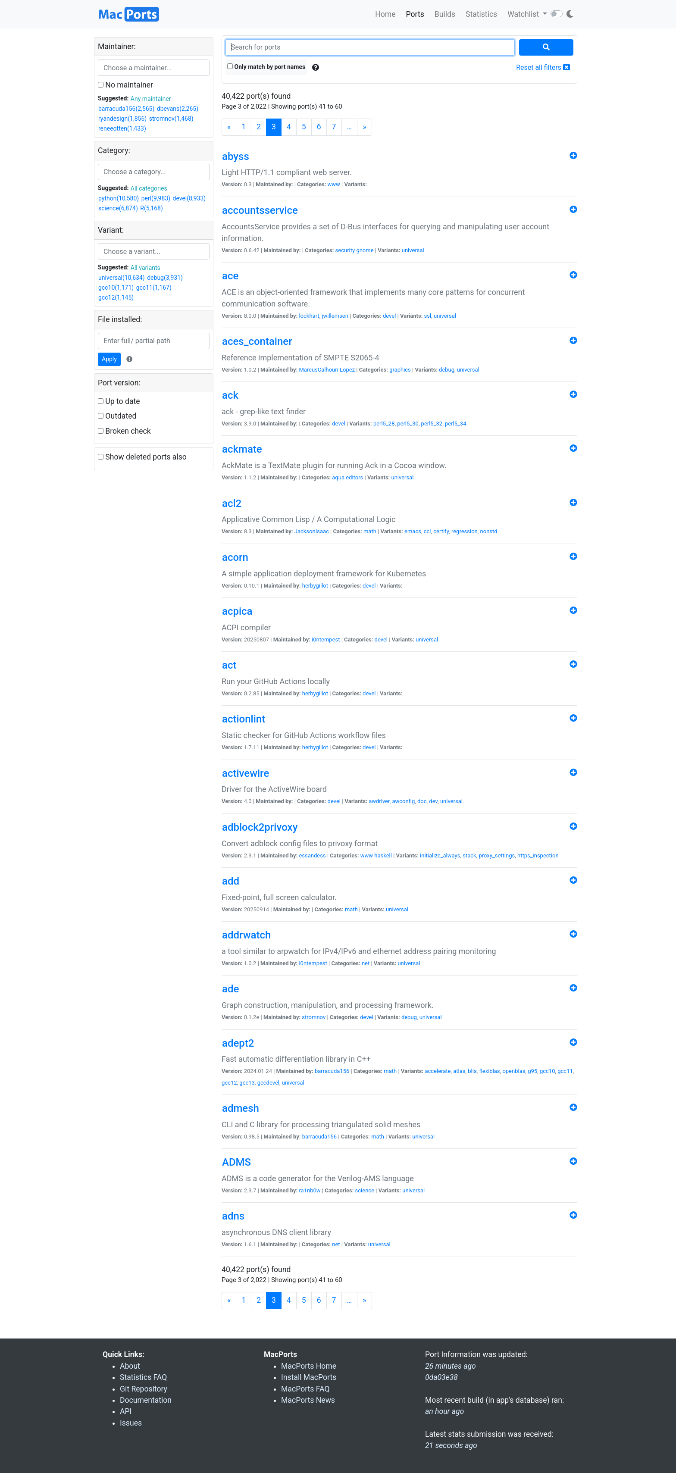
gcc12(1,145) (116, 297)
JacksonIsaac (311, 531)
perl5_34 (455, 423)
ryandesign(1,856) (122, 118)
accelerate (438, 1071)
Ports (415, 14)
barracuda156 (332, 1071)
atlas (459, 1071)
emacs (412, 531)
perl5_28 (384, 423)
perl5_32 (432, 423)
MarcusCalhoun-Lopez (327, 369)
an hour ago (444, 1411)
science (364, 1190)
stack (469, 855)
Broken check (124, 431)
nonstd (489, 531)
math (369, 531)
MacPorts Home (308, 1366)
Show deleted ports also (142, 457)
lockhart (309, 316)
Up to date (119, 401)
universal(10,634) (121, 277)
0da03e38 (441, 1377)
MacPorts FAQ (305, 1389)
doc (422, 801)
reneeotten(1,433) (122, 128)
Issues (131, 1423)
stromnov (313, 1017)
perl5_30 (408, 423)
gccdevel (268, 1082)
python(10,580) (118, 198)
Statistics (481, 14)
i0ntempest (326, 639)
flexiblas (489, 1071)
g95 (532, 1071)
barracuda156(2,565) (126, 108)
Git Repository (143, 1389)
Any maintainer (151, 98)
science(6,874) (118, 208)
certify (441, 531)
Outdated (117, 416)
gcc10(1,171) (116, 287)
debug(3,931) (165, 277)
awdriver (379, 801)
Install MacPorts (308, 1377)
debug (446, 369)
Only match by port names (266, 66)
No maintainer (125, 85)
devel (389, 316)
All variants (145, 267)
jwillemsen (335, 316)
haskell (383, 855)
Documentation (146, 1400)
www (334, 184)
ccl (427, 531)
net (365, 963)
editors (354, 477)
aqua (338, 477)
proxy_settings (497, 855)
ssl (428, 316)
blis (472, 1071)
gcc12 (229, 1082)
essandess (312, 855)
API (125, 1411)
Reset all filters (543, 67)
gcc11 (565, 1071)
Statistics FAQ (143, 1377)
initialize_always (440, 855)
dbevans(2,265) (177, 108)
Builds (445, 14)
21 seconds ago (451, 1445)
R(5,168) (151, 208)
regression (464, 531)
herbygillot (315, 585)
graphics (400, 369)
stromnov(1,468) (171, 118)
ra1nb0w (309, 1190)
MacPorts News (308, 1400)
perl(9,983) (155, 198)
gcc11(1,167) (154, 287)
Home (385, 14)
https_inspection (538, 855)
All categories (149, 188)
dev (433, 801)
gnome (364, 250)
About (130, 1366)
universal (413, 250)
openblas (513, 1071)
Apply (109, 359)
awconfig (403, 801)
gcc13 (247, 1082)
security (345, 250)
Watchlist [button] (524, 14)
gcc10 (547, 1071)
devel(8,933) (189, 198)
